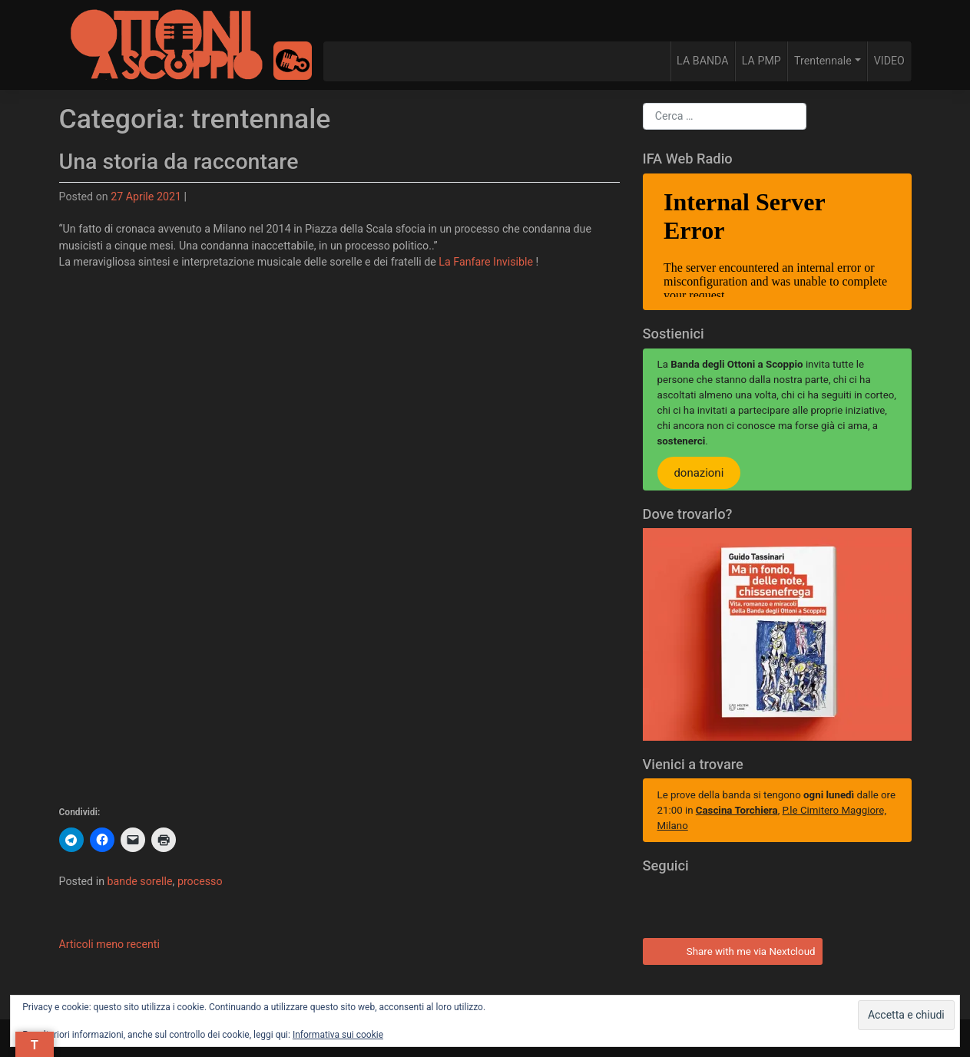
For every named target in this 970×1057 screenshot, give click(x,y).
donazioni (698, 473)
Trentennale (823, 61)
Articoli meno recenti (110, 944)
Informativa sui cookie (338, 1034)
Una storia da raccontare (179, 161)
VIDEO (889, 61)
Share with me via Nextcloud (731, 949)
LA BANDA (702, 61)
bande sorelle (140, 881)
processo (200, 881)
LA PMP (761, 61)
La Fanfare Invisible (486, 262)
